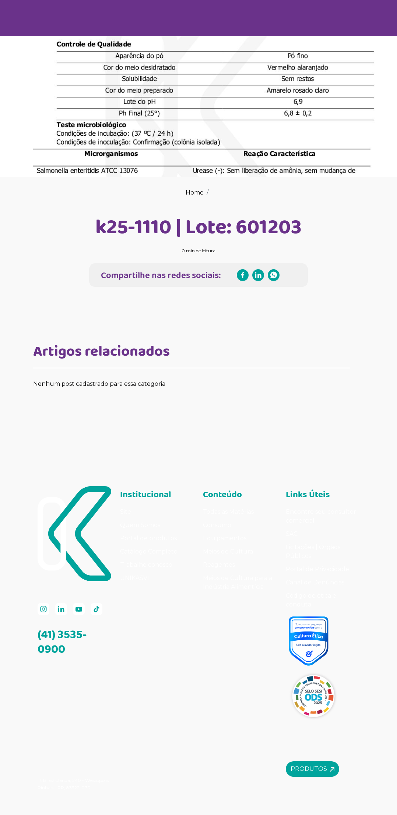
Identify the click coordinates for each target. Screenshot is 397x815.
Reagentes (219, 564)
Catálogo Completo (149, 551)
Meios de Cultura (228, 551)
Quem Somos (140, 525)
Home (195, 192)
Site (125, 511)
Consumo (217, 525)
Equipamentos (224, 538)
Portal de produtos (148, 538)
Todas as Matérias (228, 511)
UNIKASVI (134, 577)
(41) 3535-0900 (62, 641)
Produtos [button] (312, 768)
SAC (292, 533)
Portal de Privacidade (317, 569)
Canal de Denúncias (315, 582)
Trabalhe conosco (146, 564)
